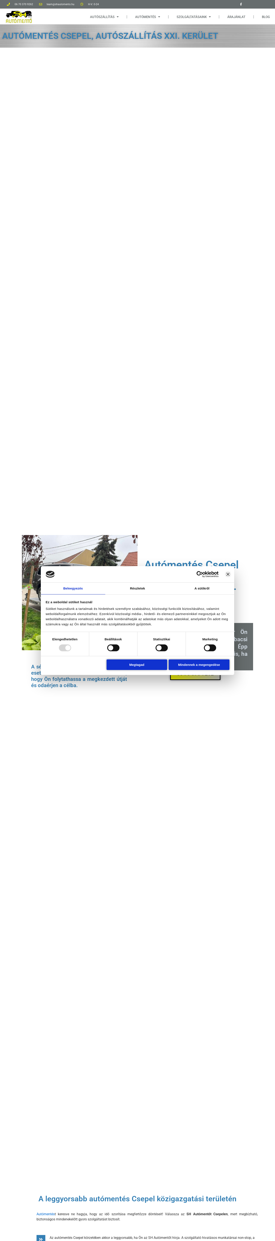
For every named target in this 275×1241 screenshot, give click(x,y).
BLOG (266, 17)
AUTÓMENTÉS (147, 17)
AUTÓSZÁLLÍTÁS (104, 17)
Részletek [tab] (137, 588)
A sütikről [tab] (201, 588)
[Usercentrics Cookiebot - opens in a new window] (199, 574)
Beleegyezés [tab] (73, 588)
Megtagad (136, 665)
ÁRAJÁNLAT (236, 17)
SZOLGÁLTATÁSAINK (194, 17)
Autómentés (46, 1214)
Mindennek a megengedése (199, 665)
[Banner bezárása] (227, 574)
